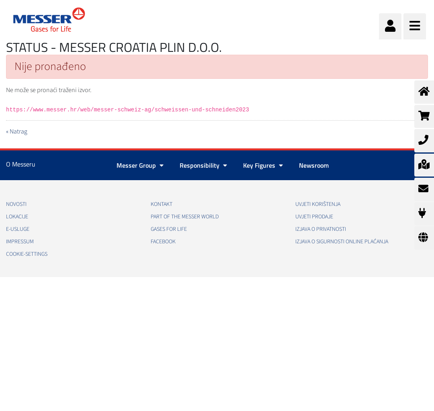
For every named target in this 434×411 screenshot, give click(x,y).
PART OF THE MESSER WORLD (185, 217)
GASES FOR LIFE (169, 229)
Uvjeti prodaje (314, 217)
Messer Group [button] (140, 165)
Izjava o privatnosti (320, 229)
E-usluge (17, 229)
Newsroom (314, 165)
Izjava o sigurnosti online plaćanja (341, 242)
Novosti (16, 204)
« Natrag (16, 131)
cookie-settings (26, 254)
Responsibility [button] (203, 165)
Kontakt (161, 204)
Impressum (20, 242)
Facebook (163, 242)
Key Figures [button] (263, 165)
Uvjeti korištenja (317, 204)
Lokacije (17, 217)
